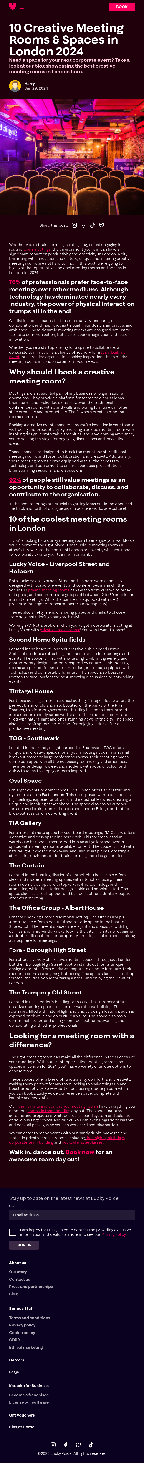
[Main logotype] (12, 6)
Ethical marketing (26, 1347)
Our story (18, 1272)
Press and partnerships (31, 1286)
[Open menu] (23, 6)
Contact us (19, 1279)
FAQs (14, 1372)
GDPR (14, 1340)
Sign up (24, 1244)
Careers (16, 1360)
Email (12, 1206)
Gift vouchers (22, 1415)
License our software (29, 1402)
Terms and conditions (29, 1318)
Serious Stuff (21, 1308)
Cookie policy (22, 1332)
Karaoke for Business (29, 1385)
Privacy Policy (113, 1234)
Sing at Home (21, 1427)
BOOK (122, 6)
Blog (13, 1294)
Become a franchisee (29, 1395)
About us (17, 1262)
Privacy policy (22, 1325)
